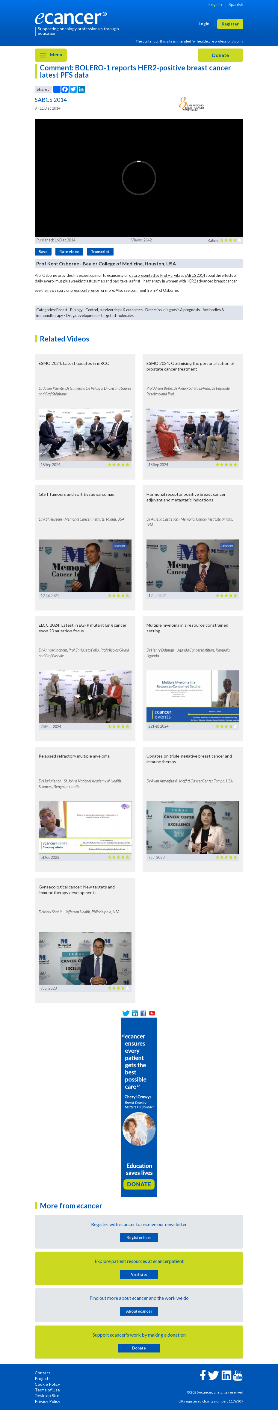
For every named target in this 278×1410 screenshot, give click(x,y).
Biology (76, 309)
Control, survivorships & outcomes (114, 309)
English (215, 4)
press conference (84, 290)
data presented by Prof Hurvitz (154, 275)
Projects (43, 1378)
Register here (139, 1237)
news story (56, 290)
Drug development (82, 315)
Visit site (139, 1274)
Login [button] (204, 23)
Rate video (69, 251)
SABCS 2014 (195, 275)
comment (138, 290)
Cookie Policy (47, 1384)
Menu (50, 55)
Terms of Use (47, 1389)
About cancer (139, 1311)
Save (43, 251)
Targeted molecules (117, 315)
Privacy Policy (47, 1401)
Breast (61, 309)
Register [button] (230, 23)
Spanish (236, 4)
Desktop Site (47, 1395)
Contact (42, 1372)
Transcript (100, 251)
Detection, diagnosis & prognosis (172, 309)
